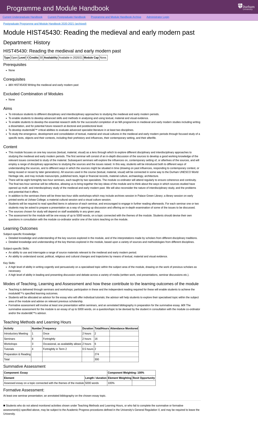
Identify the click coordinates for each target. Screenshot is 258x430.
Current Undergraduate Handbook (22, 17)
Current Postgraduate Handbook (67, 17)
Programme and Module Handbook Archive (116, 17)
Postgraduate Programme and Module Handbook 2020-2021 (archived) (44, 23)
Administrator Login (157, 17)
